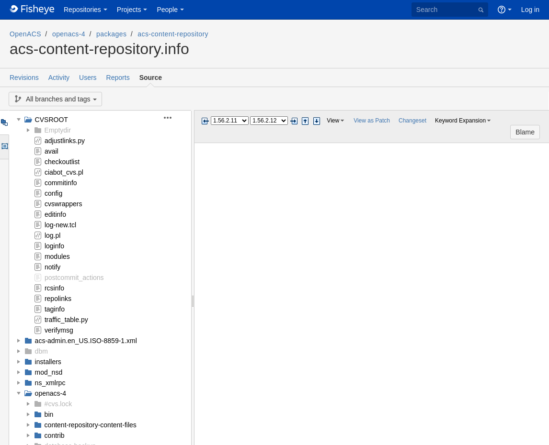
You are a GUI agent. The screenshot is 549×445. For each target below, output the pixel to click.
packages (111, 34)
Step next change (316, 121)
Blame (525, 132)
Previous (205, 121)
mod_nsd (49, 372)
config (53, 193)
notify (52, 267)
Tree (4, 122)
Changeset (412, 120)
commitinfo (61, 183)
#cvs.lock (58, 404)
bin (49, 414)
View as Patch (372, 120)
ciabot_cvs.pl (64, 172)
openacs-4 (68, 34)
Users (88, 77)
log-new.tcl (60, 225)
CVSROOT (51, 119)
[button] (173, 118)
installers (48, 362)
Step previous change (305, 121)
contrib (55, 435)
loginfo (54, 246)
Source (150, 77)
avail (51, 151)
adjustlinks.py (65, 141)
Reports (118, 77)
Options (4, 147)
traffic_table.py (66, 319)
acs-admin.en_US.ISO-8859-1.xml (86, 341)
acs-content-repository (172, 34)
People (167, 9)
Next (293, 121)
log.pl (52, 235)
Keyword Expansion (460, 120)
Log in (530, 9)
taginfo (55, 309)
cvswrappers (63, 204)
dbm (41, 351)
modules (57, 256)
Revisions (24, 77)
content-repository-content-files (91, 425)
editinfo (55, 214)
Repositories (82, 9)
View (333, 120)
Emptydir (58, 130)
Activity (58, 77)
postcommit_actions (74, 277)
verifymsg (59, 330)
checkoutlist (62, 162)
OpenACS (25, 34)
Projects (129, 9)
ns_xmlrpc (50, 383)
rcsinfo (54, 288)
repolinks (58, 298)
